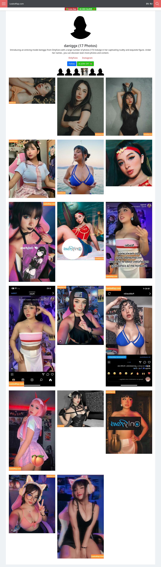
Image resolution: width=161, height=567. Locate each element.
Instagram (87, 57)
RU (151, 3)
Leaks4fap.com (16, 3)
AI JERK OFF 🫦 (85, 63)
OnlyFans (73, 57)
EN (147, 3)
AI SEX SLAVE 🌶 (87, 9)
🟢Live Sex (71, 9)
